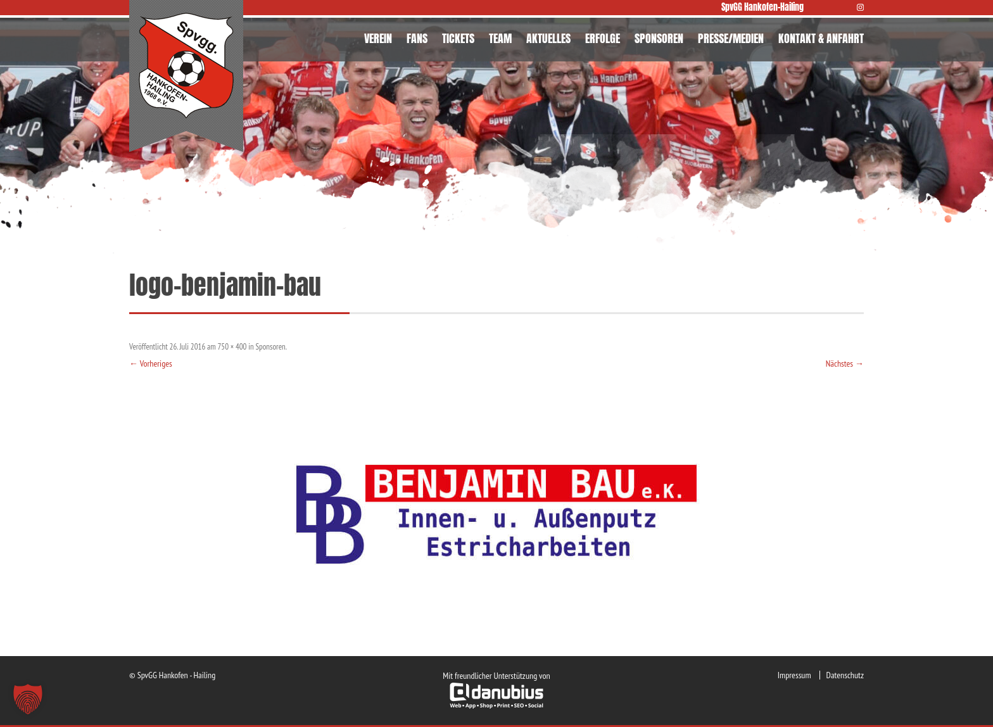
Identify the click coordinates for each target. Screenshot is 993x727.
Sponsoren (271, 346)
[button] (28, 699)
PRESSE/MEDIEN (731, 38)
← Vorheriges (150, 363)
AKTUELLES (548, 38)
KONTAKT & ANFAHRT (821, 38)
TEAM (500, 38)
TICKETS (458, 38)
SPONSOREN (659, 38)
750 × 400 (231, 346)
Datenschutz (845, 675)
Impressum (794, 675)
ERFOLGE (602, 38)
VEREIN (378, 38)
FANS (417, 38)
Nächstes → (845, 363)
